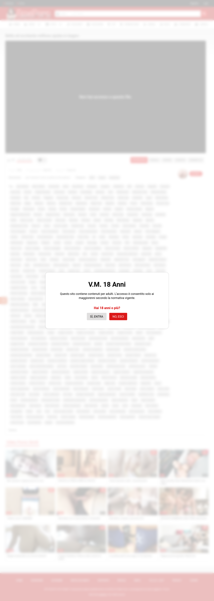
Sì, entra (96, 316)
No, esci (118, 316)
